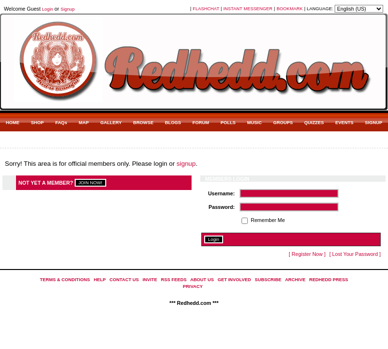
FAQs (61, 122)
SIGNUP (373, 122)
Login (47, 9)
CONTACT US (124, 279)
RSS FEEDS (174, 279)
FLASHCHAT (206, 8)
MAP (84, 122)
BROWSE (143, 122)
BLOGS (173, 122)
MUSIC (254, 122)
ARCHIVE (295, 279)
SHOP (37, 122)
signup (186, 163)
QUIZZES (313, 122)
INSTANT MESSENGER (248, 8)
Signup (68, 9)
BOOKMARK (289, 8)
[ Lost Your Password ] (355, 254)
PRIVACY (193, 286)
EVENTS (344, 122)
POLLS (228, 122)
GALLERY (111, 122)
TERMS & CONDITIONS (65, 279)
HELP (100, 279)
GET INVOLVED (234, 279)
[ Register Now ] (307, 254)
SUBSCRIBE (268, 279)
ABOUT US (202, 279)
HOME (12, 122)
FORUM (201, 122)
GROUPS (282, 122)
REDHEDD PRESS (328, 279)
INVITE (150, 279)
